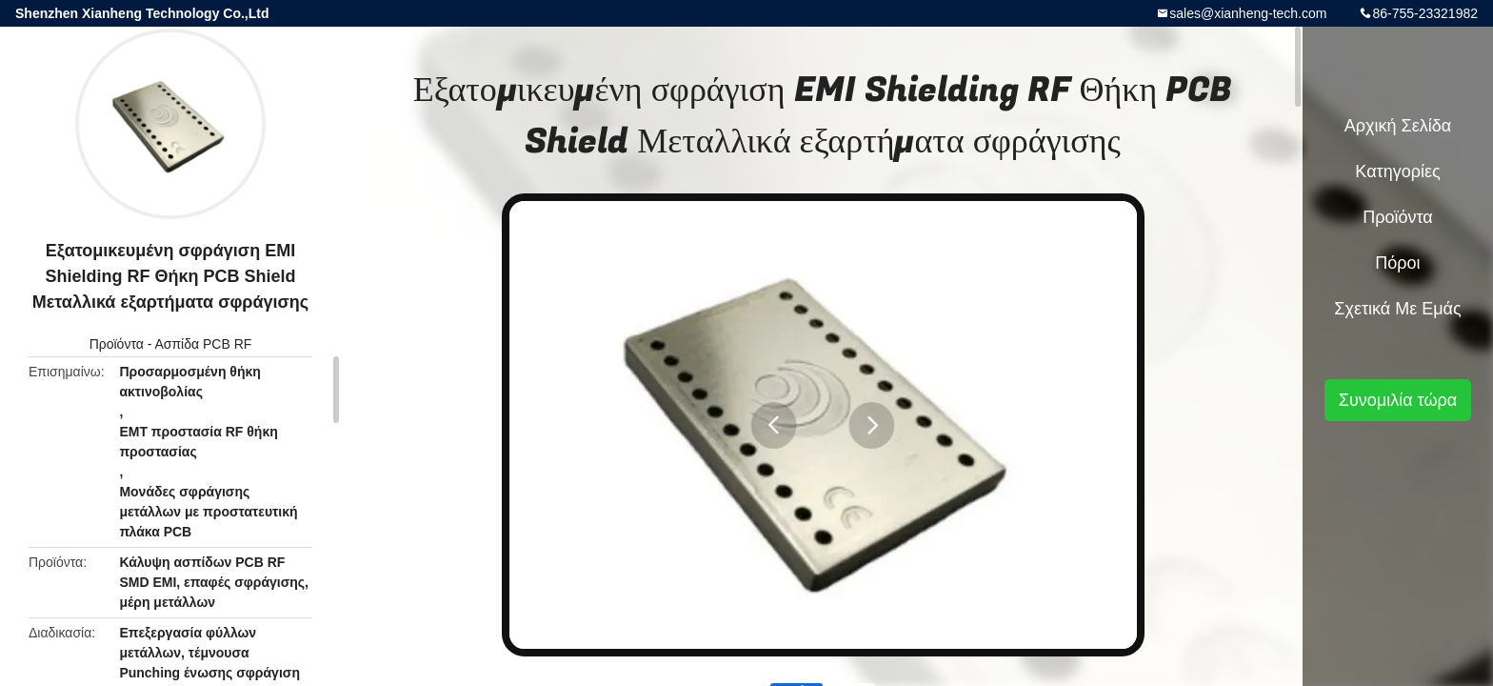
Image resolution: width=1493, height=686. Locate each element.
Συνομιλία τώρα (1398, 400)
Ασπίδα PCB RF (202, 344)
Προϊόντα (117, 344)
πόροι (1397, 262)
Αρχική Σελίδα (1397, 125)
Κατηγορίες (1397, 171)
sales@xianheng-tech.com (1247, 13)
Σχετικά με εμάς (1397, 308)
